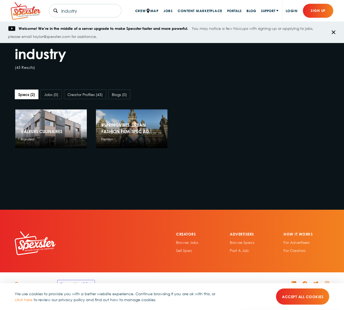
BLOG (251, 10)
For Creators (294, 250)
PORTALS (234, 10)
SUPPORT (268, 10)
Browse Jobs (187, 242)
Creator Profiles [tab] (85, 94)
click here (24, 299)
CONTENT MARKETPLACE (200, 10)
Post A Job (239, 250)
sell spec (184, 250)
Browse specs (242, 242)
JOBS (168, 10)
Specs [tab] (26, 94)
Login (292, 10)
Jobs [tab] (51, 94)
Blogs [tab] (119, 94)
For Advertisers (296, 242)
